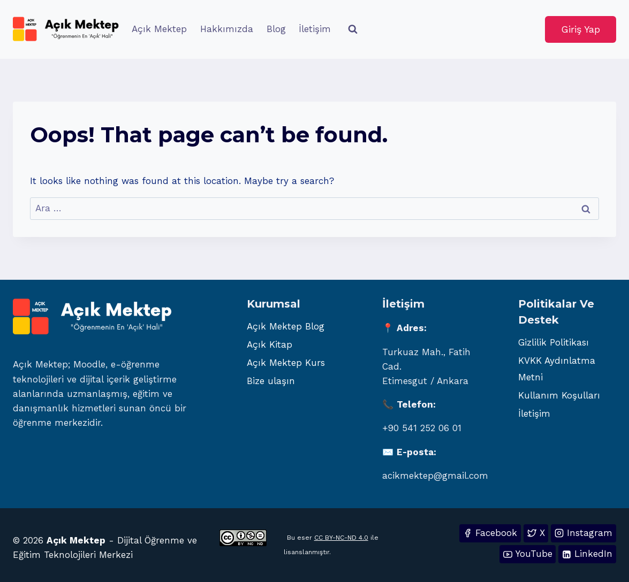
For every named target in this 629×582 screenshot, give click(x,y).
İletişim (315, 29)
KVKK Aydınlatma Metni (556, 368)
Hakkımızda (226, 29)
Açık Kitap (269, 344)
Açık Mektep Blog (285, 326)
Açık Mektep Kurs (286, 362)
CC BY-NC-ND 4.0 (341, 537)
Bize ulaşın (271, 381)
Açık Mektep (159, 29)
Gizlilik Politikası (553, 342)
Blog (276, 29)
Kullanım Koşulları (559, 395)
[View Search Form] (352, 29)
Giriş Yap (580, 29)
